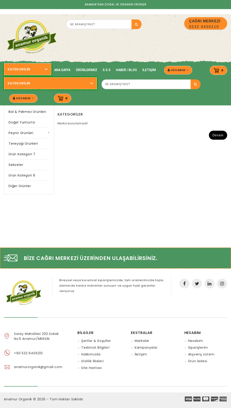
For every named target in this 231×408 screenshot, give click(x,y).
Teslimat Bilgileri (95, 347)
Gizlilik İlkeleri (92, 361)
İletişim (149, 70)
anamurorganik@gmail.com (38, 367)
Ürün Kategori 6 (22, 175)
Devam (218, 135)
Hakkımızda (91, 354)
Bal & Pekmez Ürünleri (27, 111)
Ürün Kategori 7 (22, 154)
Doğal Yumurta (22, 122)
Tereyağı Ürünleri (23, 143)
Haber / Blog (126, 70)
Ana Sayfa (62, 70)
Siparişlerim (198, 347)
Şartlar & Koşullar (96, 340)
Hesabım (195, 340)
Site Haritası (91, 368)
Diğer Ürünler (20, 186)
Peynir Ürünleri (21, 133)
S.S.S (107, 70)
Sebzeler (16, 164)
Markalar (142, 340)
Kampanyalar (146, 347)
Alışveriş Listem (201, 354)
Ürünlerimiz (86, 70)
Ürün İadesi (197, 361)
